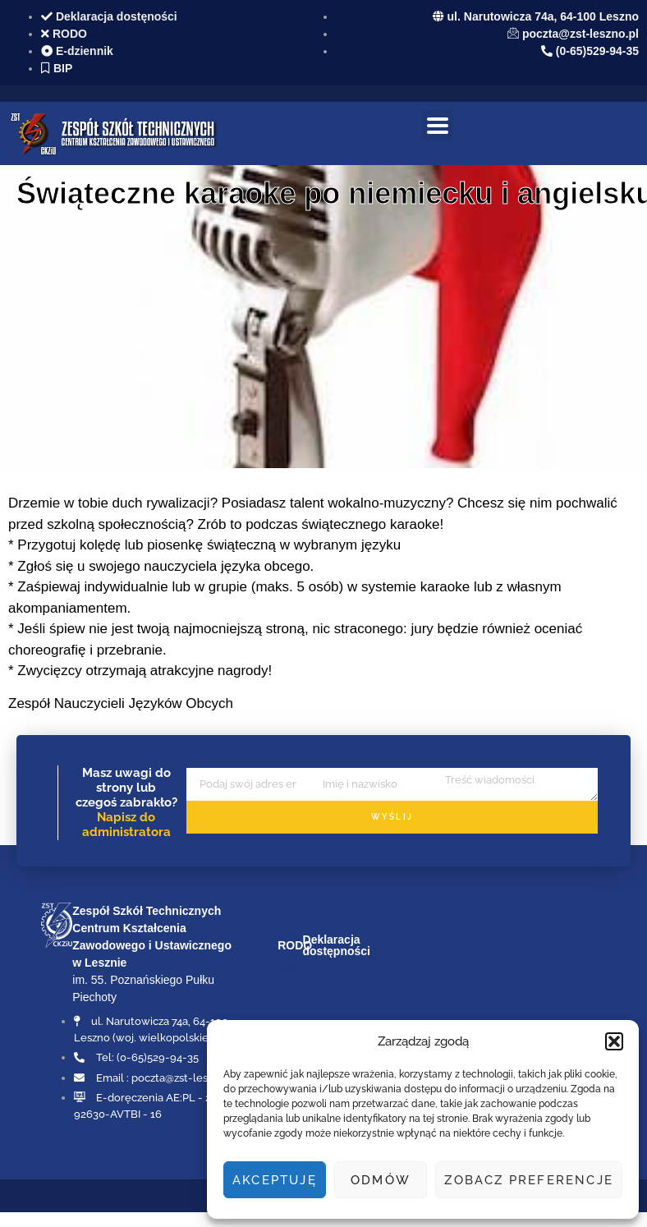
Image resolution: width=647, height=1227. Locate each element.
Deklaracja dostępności (336, 945)
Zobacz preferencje (528, 1180)
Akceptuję (274, 1180)
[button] (614, 1041)
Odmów (381, 1180)
